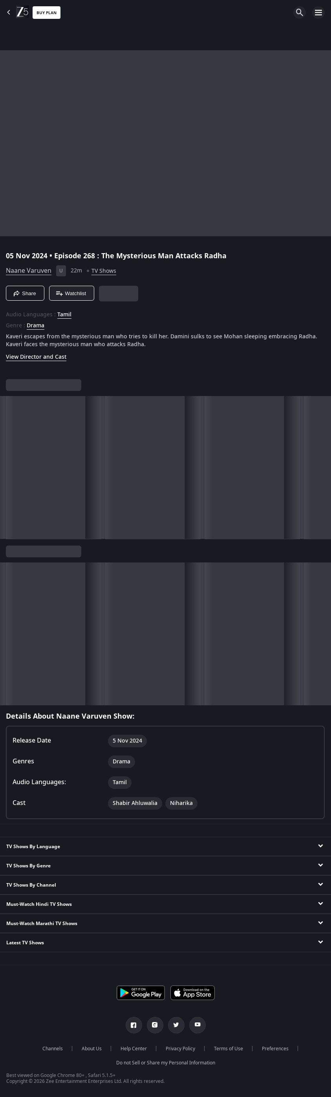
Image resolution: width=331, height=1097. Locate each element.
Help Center (134, 1048)
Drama (35, 326)
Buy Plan (47, 13)
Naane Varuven (28, 271)
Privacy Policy (180, 1048)
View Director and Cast (36, 357)
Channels (52, 1048)
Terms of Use (228, 1048)
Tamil (64, 315)
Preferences (275, 1048)
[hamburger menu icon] (318, 12)
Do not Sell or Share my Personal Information (165, 1062)
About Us (92, 1048)
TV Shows (103, 271)
